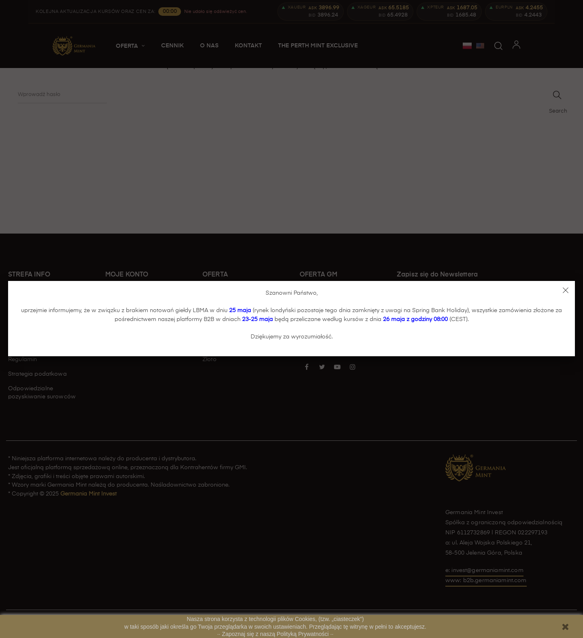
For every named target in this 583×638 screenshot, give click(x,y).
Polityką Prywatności (303, 634)
